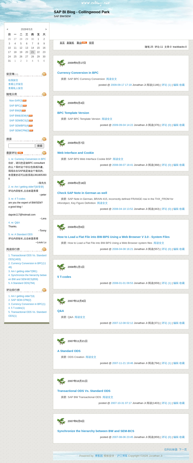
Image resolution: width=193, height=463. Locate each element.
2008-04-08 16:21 (122, 249)
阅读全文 (111, 78)
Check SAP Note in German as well (82, 193)
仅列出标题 (170, 449)
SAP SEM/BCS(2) (19, 120)
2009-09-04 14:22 (122, 124)
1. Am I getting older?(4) (21, 296)
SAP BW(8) (15, 110)
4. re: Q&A (14, 222)
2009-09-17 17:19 (121, 84)
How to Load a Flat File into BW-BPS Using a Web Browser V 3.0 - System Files (113, 237)
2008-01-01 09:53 (122, 283)
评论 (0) (166, 124)
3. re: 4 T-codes (16, 198)
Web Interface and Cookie (75, 152)
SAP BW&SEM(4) (19, 115)
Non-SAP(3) (16, 100)
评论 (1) (166, 84)
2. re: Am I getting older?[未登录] (26, 186)
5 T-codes (64, 276)
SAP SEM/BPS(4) (19, 125)
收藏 (182, 84)
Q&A (60, 310)
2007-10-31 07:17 (121, 403)
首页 (62, 42)
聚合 (79, 42)
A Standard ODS (69, 351)
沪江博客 (122, 455)
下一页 (183, 449)
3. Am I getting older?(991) (22, 271)
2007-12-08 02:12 (122, 322)
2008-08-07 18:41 (122, 164)
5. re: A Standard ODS (20, 234)
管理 (91, 42)
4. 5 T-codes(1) (16, 308)
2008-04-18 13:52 (122, 208)
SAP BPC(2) (16, 105)
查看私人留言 (15, 88)
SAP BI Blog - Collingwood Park (82, 12)
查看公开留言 (15, 84)
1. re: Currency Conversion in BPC (27, 159)
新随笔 (70, 42)
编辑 (176, 84)
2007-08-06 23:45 (122, 437)
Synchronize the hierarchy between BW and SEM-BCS (95, 431)
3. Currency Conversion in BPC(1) (26, 304)
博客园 (99, 455)
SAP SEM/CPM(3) (19, 130)
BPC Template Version (73, 112)
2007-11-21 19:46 (122, 363)
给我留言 (13, 80)
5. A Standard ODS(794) (21, 283)
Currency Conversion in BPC (78, 72)
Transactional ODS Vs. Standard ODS (83, 391)
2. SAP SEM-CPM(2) (19, 300)
